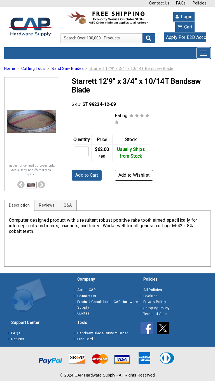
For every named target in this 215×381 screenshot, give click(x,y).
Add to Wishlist (134, 175)
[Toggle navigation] (203, 53)
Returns (17, 339)
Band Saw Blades (68, 68)
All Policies (152, 290)
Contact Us (159, 3)
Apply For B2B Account (186, 37)
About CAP (86, 290)
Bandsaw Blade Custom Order (102, 333)
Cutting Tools (33, 68)
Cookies (150, 296)
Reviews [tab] (46, 205)
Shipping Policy (156, 308)
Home (9, 68)
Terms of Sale (155, 314)
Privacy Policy (154, 302)
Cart (184, 27)
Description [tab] (19, 205)
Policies (200, 3)
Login (184, 16)
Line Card (85, 339)
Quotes (83, 313)
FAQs (181, 3)
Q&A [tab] (68, 205)
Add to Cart (86, 175)
